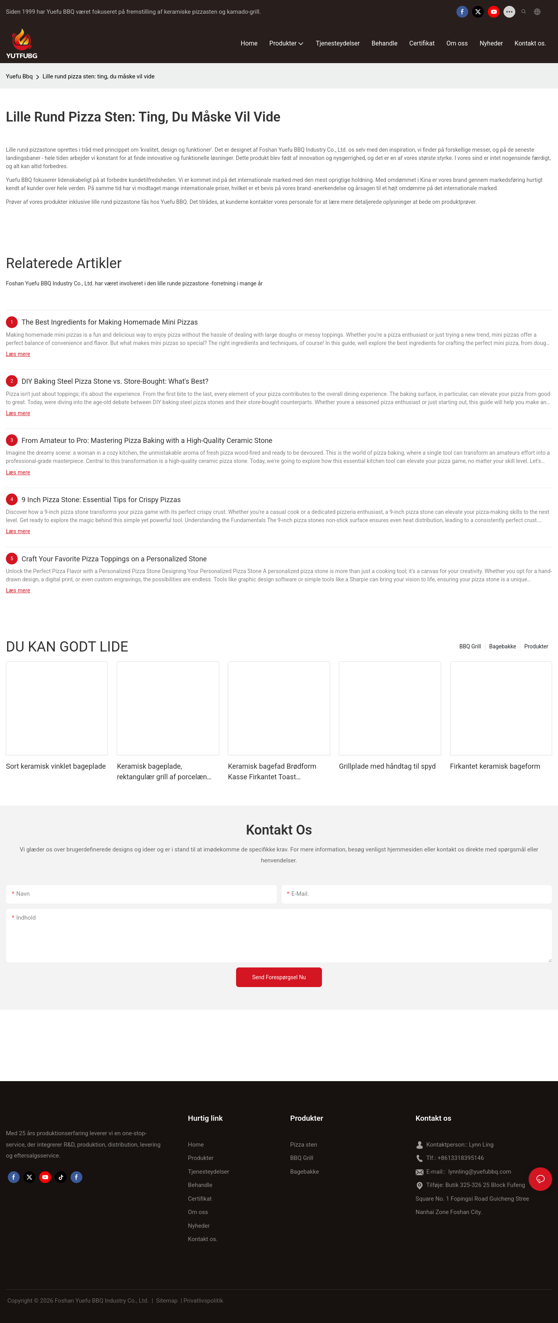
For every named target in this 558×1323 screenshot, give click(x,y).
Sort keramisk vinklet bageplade (56, 766)
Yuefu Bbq (19, 76)
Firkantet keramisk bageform (495, 766)
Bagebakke (502, 646)
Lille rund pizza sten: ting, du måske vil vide (98, 76)
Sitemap (166, 1300)
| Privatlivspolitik (202, 1300)
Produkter (536, 646)
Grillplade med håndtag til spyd (387, 766)
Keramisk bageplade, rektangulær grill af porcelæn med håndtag (162, 772)
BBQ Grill (470, 646)
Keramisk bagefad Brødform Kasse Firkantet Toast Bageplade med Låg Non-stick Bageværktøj (275, 772)
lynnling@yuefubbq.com (479, 1171)
